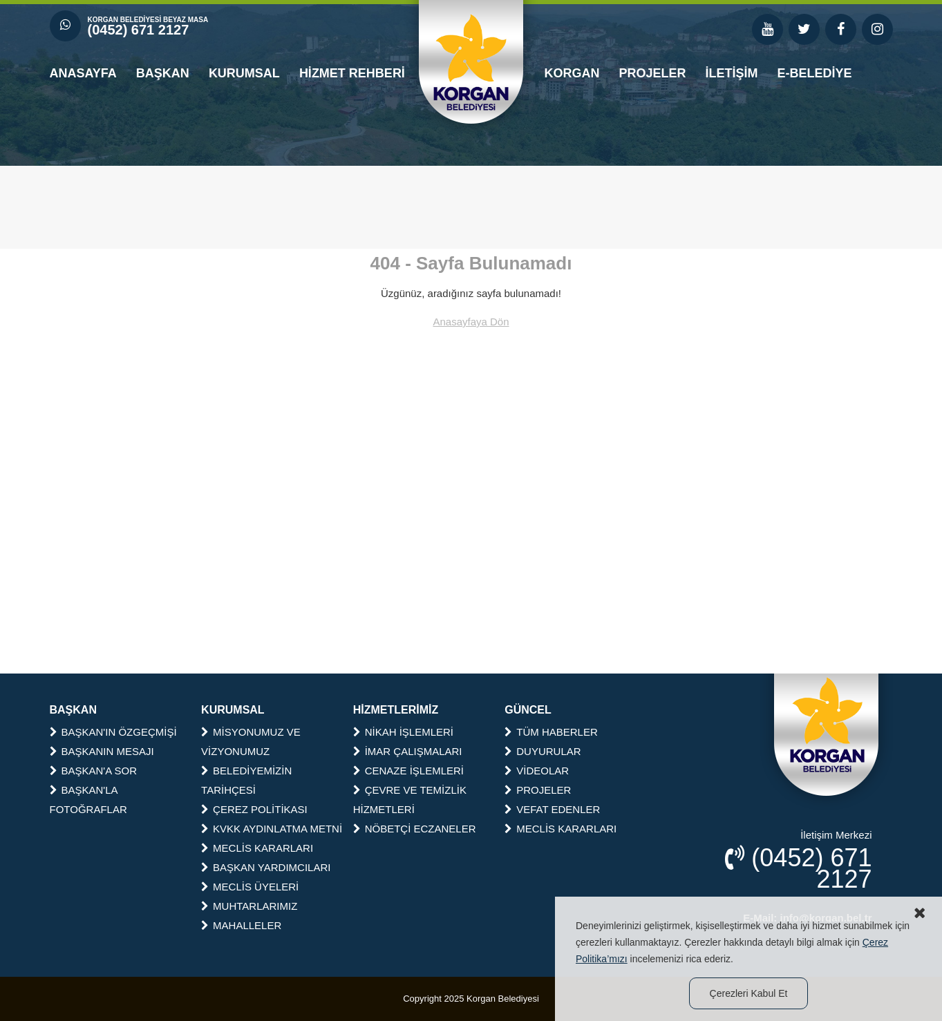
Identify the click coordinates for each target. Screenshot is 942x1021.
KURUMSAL (244, 73)
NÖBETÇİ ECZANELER (414, 828)
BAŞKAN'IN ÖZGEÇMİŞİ (113, 732)
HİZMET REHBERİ (352, 73)
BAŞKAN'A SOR (94, 770)
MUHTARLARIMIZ (249, 906)
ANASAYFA (83, 73)
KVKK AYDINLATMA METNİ (271, 828)
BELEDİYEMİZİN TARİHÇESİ (246, 780)
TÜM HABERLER (551, 732)
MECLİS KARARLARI (257, 848)
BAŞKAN (162, 73)
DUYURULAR (543, 751)
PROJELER (652, 73)
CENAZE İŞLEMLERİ (408, 770)
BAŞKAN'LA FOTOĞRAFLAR (88, 799)
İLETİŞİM (732, 73)
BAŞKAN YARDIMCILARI (265, 867)
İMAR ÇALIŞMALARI (407, 751)
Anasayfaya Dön (471, 321)
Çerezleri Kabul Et (749, 993)
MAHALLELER (241, 925)
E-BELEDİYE (815, 73)
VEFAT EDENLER (552, 809)
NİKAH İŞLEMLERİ (403, 732)
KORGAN (572, 73)
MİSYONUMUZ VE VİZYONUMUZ (251, 741)
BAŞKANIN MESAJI (102, 751)
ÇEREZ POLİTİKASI (254, 809)
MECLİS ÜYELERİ (250, 887)
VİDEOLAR (537, 770)
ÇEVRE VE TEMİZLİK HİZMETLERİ (410, 799)
